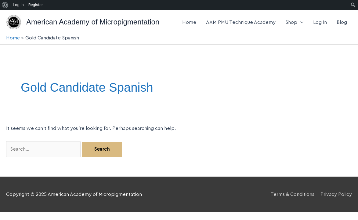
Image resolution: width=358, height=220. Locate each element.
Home (189, 22)
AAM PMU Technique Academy (241, 22)
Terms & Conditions (292, 194)
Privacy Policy (336, 194)
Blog (342, 22)
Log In (320, 22)
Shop (291, 22)
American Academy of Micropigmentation (92, 22)
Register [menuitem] (35, 4)
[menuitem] (5, 5)
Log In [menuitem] (18, 4)
